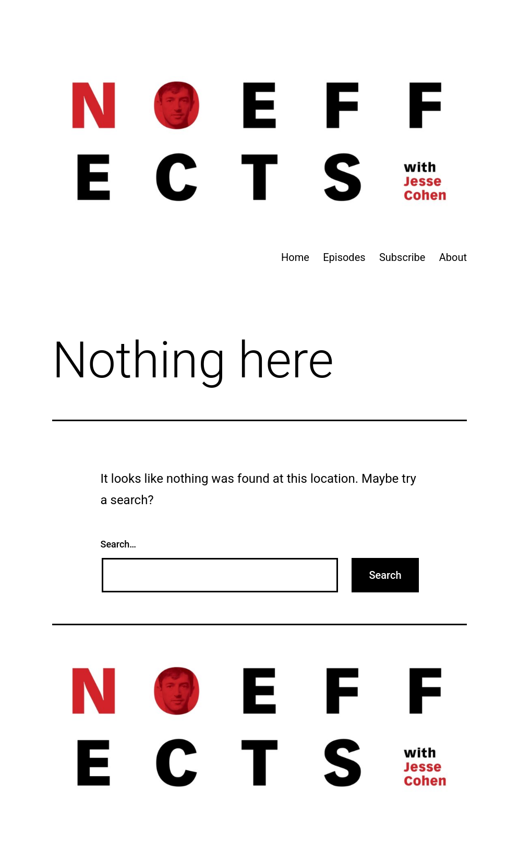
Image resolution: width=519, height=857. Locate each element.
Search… (119, 544)
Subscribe (402, 257)
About (453, 257)
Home (295, 257)
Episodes (344, 257)
